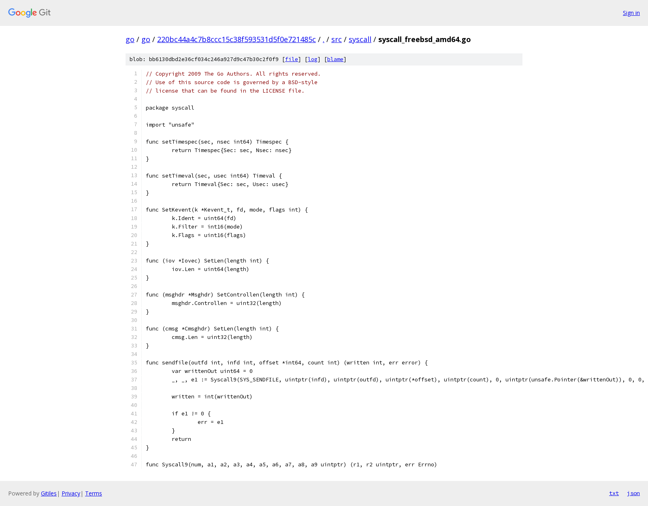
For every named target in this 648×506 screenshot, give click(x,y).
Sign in (631, 13)
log (313, 59)
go (130, 39)
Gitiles (49, 493)
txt (614, 493)
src (336, 39)
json (633, 493)
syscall (360, 39)
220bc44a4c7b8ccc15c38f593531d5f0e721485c (236, 39)
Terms (93, 493)
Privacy (71, 493)
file (291, 59)
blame (335, 59)
